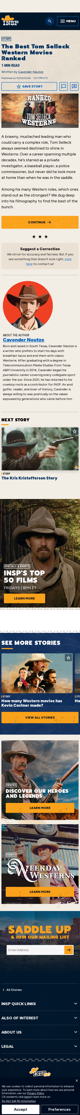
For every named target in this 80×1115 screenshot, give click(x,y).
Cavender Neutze (30, 72)
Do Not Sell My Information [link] (19, 1101)
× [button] (76, 1080)
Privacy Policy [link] (35, 1093)
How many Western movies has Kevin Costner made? (31, 703)
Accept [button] (20, 1109)
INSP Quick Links (40, 1004)
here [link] (27, 1097)
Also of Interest (40, 1018)
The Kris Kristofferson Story (29, 478)
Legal (40, 1046)
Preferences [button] (59, 1109)
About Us (40, 1032)
